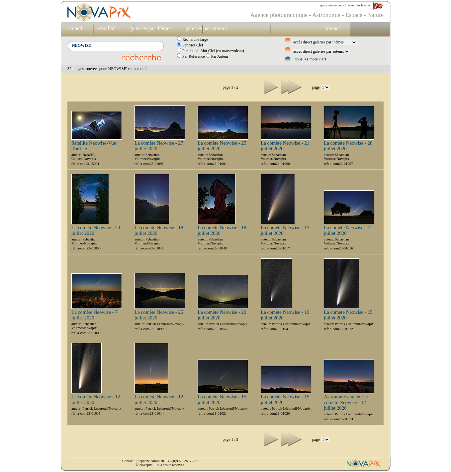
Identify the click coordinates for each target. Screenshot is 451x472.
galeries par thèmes (151, 28)
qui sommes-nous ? (333, 5)
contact (332, 28)
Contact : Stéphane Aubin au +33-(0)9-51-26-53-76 (159, 461)
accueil (74, 28)
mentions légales (359, 5)
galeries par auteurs (205, 28)
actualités (106, 28)
